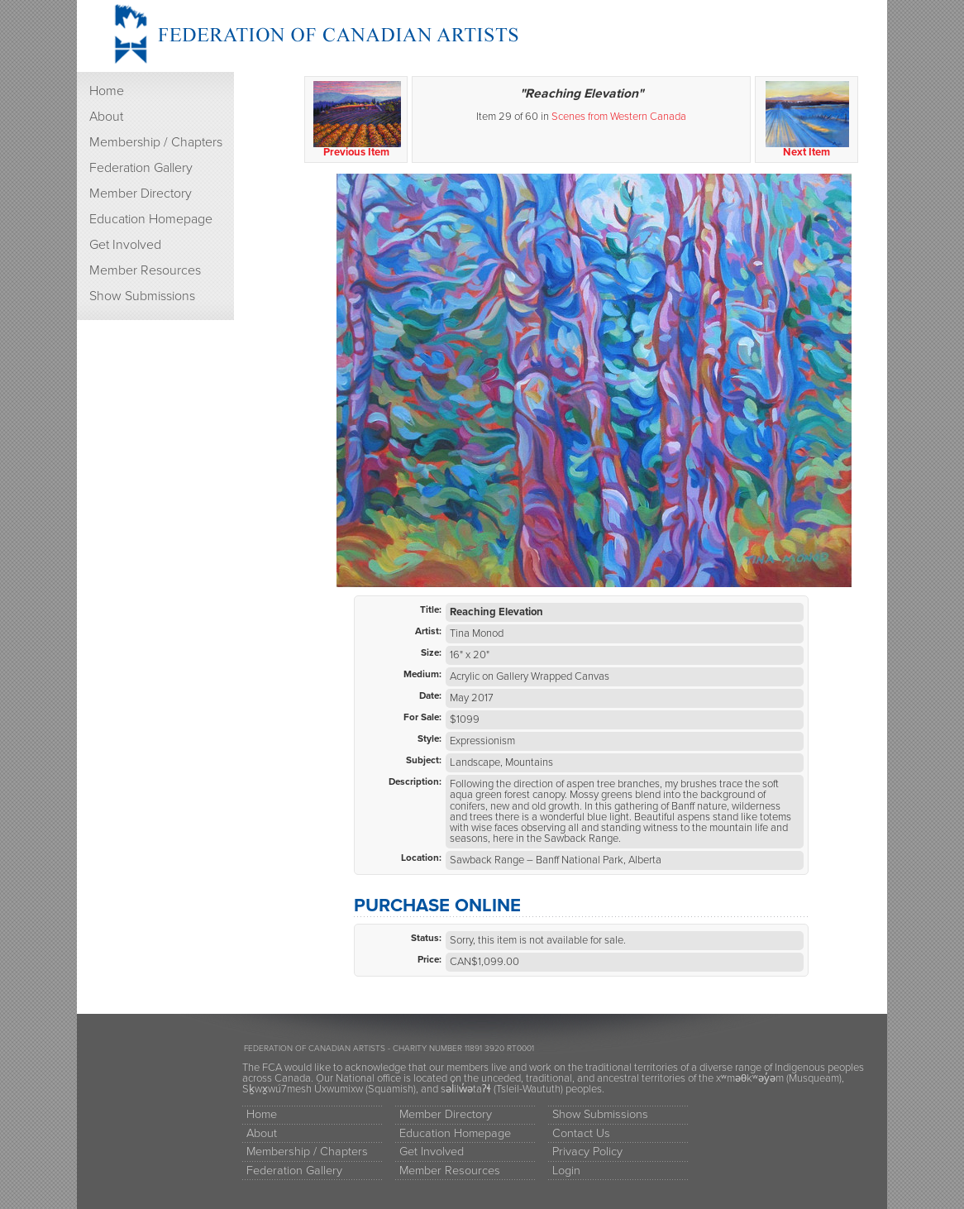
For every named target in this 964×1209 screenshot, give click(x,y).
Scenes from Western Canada (618, 116)
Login (566, 1171)
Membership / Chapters (155, 142)
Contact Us (581, 1133)
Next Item (807, 120)
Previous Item (356, 120)
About (106, 116)
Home (106, 91)
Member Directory (140, 193)
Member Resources (145, 270)
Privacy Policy (587, 1151)
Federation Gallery (141, 168)
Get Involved (125, 245)
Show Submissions (142, 296)
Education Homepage (150, 219)
